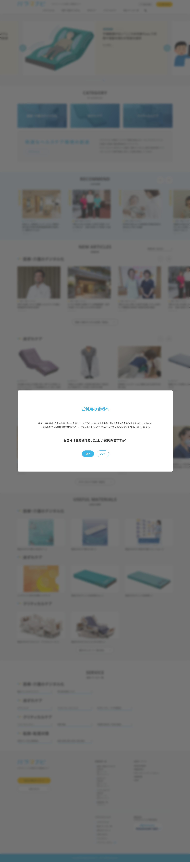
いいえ (103, 453)
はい (88, 454)
